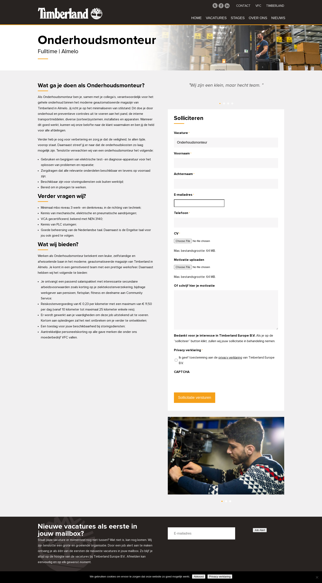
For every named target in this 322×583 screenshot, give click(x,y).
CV (177, 234)
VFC (258, 5)
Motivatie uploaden (189, 259)
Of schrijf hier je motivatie (194, 285)
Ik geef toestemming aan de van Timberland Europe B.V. (227, 360)
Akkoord (199, 576)
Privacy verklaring (220, 576)
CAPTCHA (182, 372)
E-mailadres (184, 195)
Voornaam (182, 153)
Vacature (182, 133)
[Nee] (317, 577)
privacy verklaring (230, 357)
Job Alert (259, 530)
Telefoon (182, 213)
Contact (243, 5)
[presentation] (205, 384)
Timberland (275, 5)
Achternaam (184, 174)
